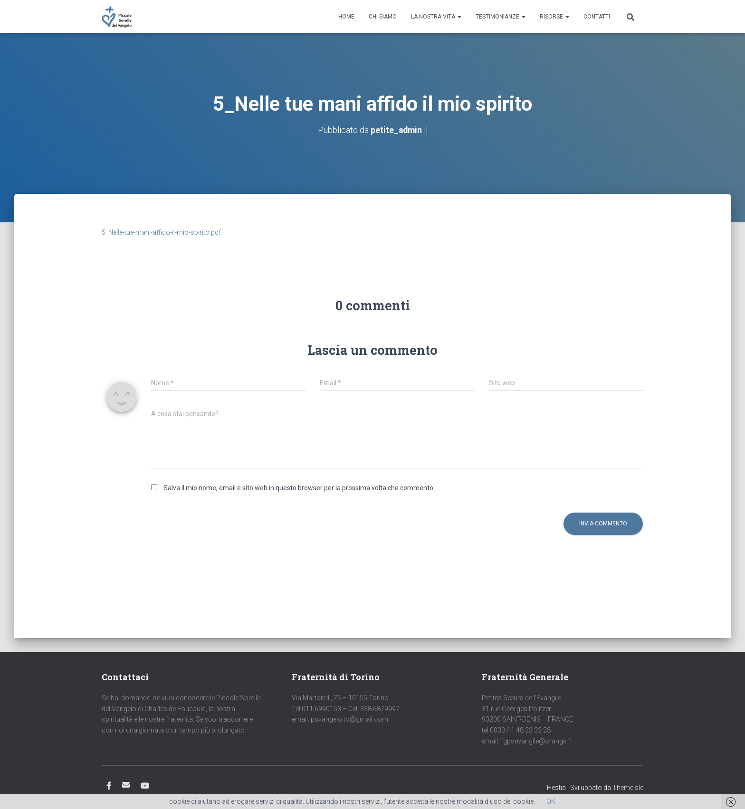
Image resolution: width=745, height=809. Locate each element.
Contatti (596, 16)
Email (125, 784)
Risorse (554, 16)
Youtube (145, 786)
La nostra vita (436, 16)
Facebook (109, 786)
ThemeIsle (627, 787)
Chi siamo (383, 16)
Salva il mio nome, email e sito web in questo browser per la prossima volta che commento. (299, 488)
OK (550, 801)
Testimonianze (500, 16)
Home (346, 16)
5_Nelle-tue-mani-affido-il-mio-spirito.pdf (161, 232)
